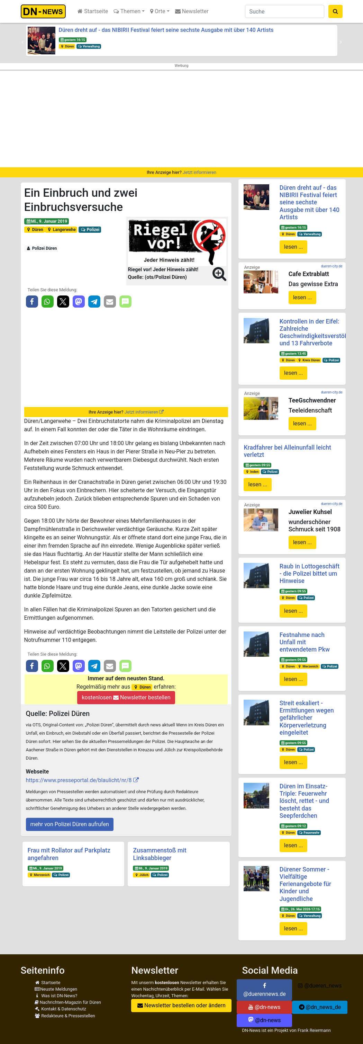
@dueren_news (320, 985)
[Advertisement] (181, 118)
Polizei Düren (41, 248)
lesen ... (293, 247)
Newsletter (192, 11)
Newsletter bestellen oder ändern (181, 1005)
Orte (157, 11)
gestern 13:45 (293, 353)
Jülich (141, 875)
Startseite (93, 11)
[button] (22, 42)
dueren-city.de (331, 266)
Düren (67, 46)
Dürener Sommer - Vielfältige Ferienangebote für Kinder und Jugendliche (305, 884)
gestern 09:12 (293, 826)
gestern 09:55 (257, 465)
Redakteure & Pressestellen (65, 1015)
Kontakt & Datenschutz (60, 1008)
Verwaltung (89, 46)
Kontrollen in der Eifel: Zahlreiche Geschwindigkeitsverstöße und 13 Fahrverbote (316, 332)
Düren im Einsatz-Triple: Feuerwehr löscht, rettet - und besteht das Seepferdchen (304, 801)
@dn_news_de (320, 1007)
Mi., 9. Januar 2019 (46, 221)
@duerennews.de (264, 990)
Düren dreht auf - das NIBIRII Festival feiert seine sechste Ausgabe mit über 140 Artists (166, 30)
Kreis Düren (309, 360)
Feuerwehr (309, 832)
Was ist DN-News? (56, 995)
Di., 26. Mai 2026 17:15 (300, 909)
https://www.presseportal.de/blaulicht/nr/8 (79, 780)
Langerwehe (60, 229)
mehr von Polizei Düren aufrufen (69, 824)
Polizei (89, 229)
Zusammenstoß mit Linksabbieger (159, 854)
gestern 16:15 (72, 40)
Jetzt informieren (199, 172)
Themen (127, 11)
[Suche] (284, 11)
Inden (251, 472)
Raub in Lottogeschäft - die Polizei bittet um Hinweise (309, 573)
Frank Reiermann (314, 1030)
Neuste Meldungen (56, 989)
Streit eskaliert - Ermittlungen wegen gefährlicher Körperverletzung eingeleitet (307, 718)
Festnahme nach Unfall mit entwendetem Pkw (305, 642)
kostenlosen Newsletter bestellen (126, 697)
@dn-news (264, 1007)
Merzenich (39, 875)
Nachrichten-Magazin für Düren (68, 1002)
